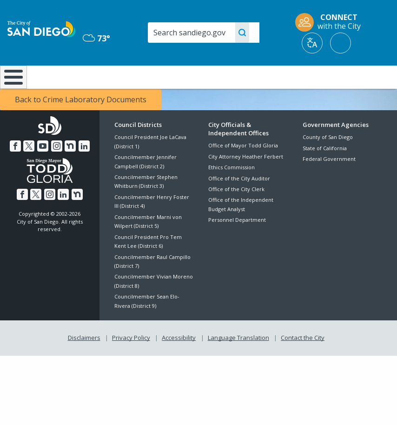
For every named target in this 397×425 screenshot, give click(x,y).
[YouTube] (42, 170)
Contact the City (302, 362)
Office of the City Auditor (239, 202)
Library (234, 76)
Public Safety (299, 76)
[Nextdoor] (70, 170)
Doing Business (174, 81)
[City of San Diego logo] (41, 28)
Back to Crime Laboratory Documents (80, 124)
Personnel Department (237, 244)
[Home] (11, 89)
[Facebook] (15, 170)
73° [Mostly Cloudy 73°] (96, 38)
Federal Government (329, 183)
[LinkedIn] (84, 170)
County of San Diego (328, 161)
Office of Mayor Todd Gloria (243, 169)
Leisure (54, 76)
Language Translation (238, 362)
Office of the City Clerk (236, 213)
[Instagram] (56, 170)
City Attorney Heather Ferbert (245, 181)
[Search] (203, 32)
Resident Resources (115, 81)
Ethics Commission (231, 191)
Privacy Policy (131, 362)
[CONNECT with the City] (331, 22)
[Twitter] (28, 170)
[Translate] (312, 43)
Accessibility (179, 362)
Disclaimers (84, 362)
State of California (325, 172)
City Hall (364, 76)
